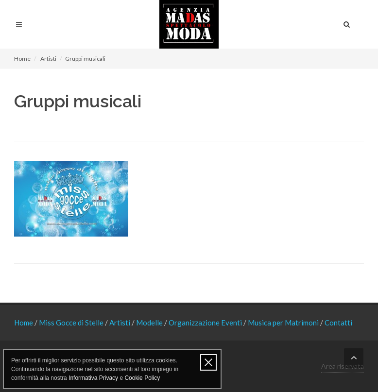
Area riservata (342, 366)
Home (22, 58)
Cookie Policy (142, 378)
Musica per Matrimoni (284, 322)
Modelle (150, 322)
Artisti (48, 58)
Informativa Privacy (93, 378)
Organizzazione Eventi (206, 322)
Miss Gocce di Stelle (72, 322)
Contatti (338, 322)
